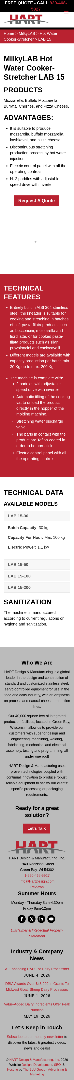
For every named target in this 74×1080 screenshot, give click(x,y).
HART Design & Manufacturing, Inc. (34, 1059)
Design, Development (37, 1064)
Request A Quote (36, 200)
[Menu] (66, 11)
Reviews (37, 887)
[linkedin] (41, 919)
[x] (32, 919)
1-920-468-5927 (37, 876)
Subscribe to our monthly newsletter (35, 1037)
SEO (57, 1064)
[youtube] (51, 919)
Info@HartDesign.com (37, 881)
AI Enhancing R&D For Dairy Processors (37, 969)
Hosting (12, 1069)
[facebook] (22, 919)
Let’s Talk (36, 828)
